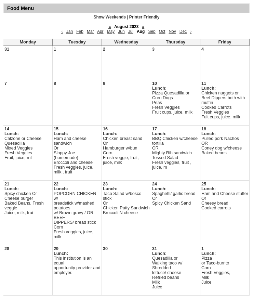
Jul (130, 31)
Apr (100, 31)
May (111, 31)
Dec (183, 31)
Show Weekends (110, 17)
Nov (172, 31)
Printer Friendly (144, 17)
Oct (162, 31)
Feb (79, 31)
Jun (121, 31)
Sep (151, 31)
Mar (90, 31)
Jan (69, 31)
